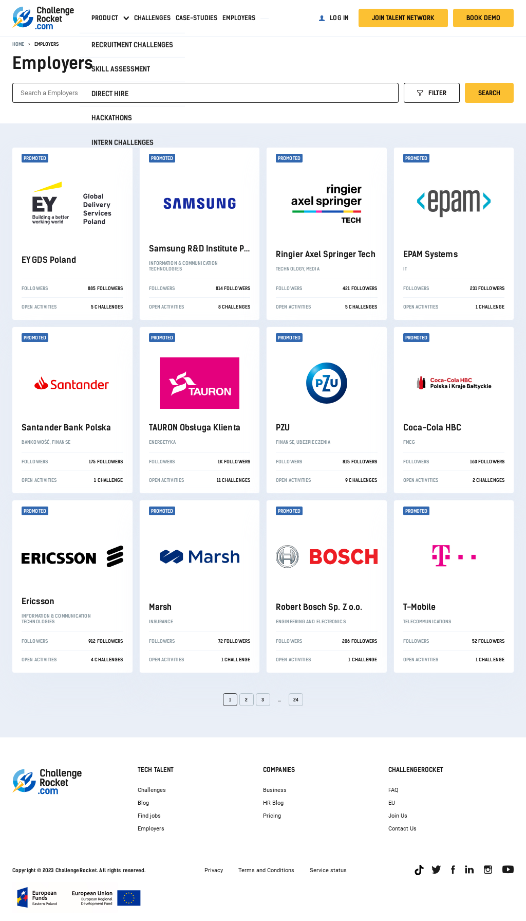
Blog (143, 803)
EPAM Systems (430, 254)
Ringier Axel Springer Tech (325, 254)
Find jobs (149, 815)
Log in (339, 18)
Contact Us (402, 828)
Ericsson (38, 601)
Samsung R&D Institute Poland (207, 249)
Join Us (397, 815)
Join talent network (403, 18)
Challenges (152, 18)
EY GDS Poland (49, 260)
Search (489, 93)
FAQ (393, 790)
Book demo (483, 18)
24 (295, 699)
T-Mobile (419, 607)
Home (18, 44)
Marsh (160, 607)
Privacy (213, 870)
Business (275, 790)
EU (391, 803)
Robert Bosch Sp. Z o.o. (319, 607)
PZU (283, 427)
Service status (328, 870)
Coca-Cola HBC (432, 427)
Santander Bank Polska (66, 427)
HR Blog (273, 803)
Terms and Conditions (266, 870)
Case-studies (196, 18)
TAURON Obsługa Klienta (194, 427)
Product (104, 18)
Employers (238, 18)
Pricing (272, 815)
